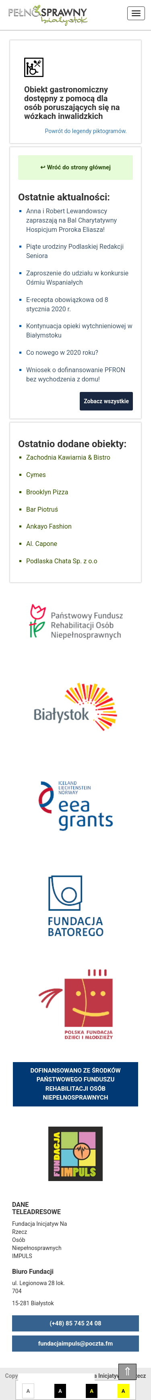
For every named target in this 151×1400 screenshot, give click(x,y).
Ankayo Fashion (49, 526)
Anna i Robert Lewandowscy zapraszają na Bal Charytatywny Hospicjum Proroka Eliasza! (71, 220)
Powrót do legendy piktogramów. (86, 131)
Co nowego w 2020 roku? (62, 352)
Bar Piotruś (42, 509)
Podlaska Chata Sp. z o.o (61, 561)
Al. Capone (41, 544)
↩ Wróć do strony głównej (75, 167)
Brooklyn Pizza (47, 492)
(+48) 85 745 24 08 (75, 1323)
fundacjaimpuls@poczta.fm (75, 1343)
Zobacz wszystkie (106, 401)
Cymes (36, 475)
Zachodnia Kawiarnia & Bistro (68, 457)
